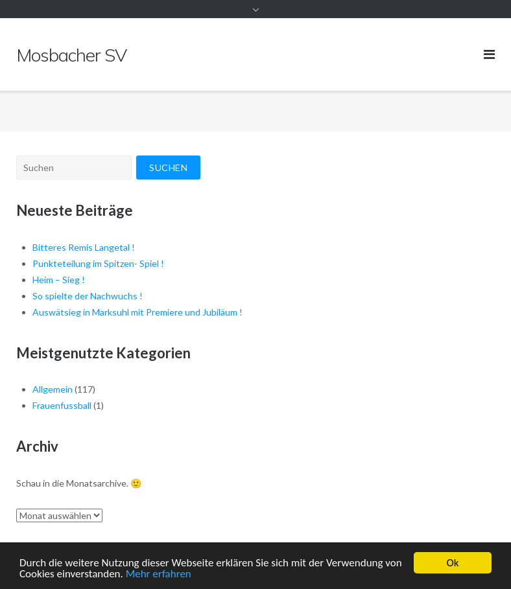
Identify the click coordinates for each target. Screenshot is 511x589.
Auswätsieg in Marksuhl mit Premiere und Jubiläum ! (137, 312)
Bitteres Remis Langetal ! (83, 247)
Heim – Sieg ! (58, 279)
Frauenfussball (61, 405)
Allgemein (52, 389)
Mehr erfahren (158, 575)
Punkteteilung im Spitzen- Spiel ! (98, 263)
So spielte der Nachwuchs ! (87, 295)
